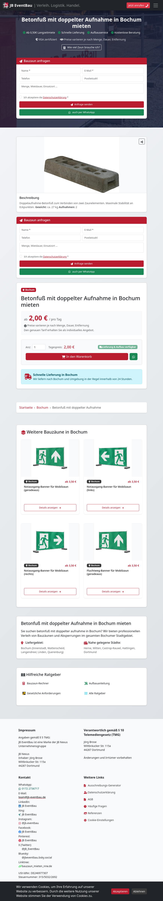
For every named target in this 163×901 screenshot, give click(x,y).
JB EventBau (28, 806)
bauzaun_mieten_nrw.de (35, 866)
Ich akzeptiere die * (46, 97)
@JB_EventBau (29, 849)
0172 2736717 (29, 788)
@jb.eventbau (29, 823)
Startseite (26, 407)
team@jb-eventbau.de (32, 797)
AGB (88, 799)
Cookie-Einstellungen (99, 820)
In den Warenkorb (77, 357)
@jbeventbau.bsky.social (35, 857)
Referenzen (93, 813)
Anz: (28, 347)
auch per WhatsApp (81, 112)
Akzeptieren (120, 891)
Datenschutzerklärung (54, 97)
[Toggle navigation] (155, 5)
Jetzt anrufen (138, 5)
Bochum (42, 407)
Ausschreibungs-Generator (102, 785)
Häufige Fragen (95, 806)
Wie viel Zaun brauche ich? (81, 47)
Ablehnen (139, 891)
